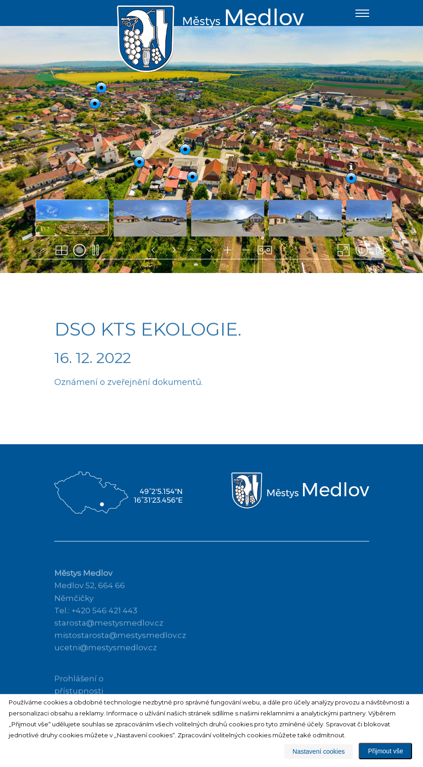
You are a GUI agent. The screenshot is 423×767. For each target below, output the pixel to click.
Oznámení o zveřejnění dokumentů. (128, 398)
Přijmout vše (385, 751)
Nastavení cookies (318, 751)
